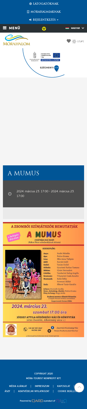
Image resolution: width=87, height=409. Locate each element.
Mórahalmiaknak (43, 11)
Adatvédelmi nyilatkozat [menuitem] (33, 391)
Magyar (74, 28)
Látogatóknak (43, 3)
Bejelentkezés (43, 19)
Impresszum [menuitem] (42, 386)
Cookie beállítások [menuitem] (70, 391)
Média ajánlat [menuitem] (18, 386)
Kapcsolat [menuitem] (63, 386)
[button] (79, 387)
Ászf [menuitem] (7, 391)
